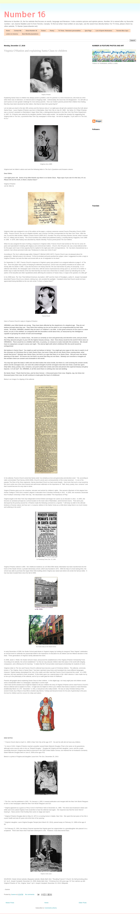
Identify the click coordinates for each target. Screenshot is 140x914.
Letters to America (12, 34)
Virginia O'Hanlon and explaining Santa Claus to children (35, 50)
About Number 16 (31, 30)
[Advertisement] (21, 91)
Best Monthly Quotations (30, 34)
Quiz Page (88, 30)
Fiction (43, 30)
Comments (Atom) (51, 908)
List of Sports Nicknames (104, 30)
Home (8, 30)
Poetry (52, 30)
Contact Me (17, 30)
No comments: (30, 894)
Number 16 (25, 14)
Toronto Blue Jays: (122, 30)
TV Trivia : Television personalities (69, 30)
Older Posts (83, 903)
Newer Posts (10, 903)
